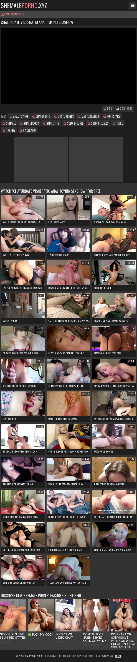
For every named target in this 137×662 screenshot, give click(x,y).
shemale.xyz (24, 5)
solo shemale (73, 123)
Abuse (118, 656)
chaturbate (41, 116)
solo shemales (98, 123)
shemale (9, 123)
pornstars (111, 116)
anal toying (19, 116)
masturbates (64, 116)
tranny (9, 130)
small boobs (29, 123)
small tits (51, 123)
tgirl (118, 123)
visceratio (28, 130)
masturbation (88, 116)
